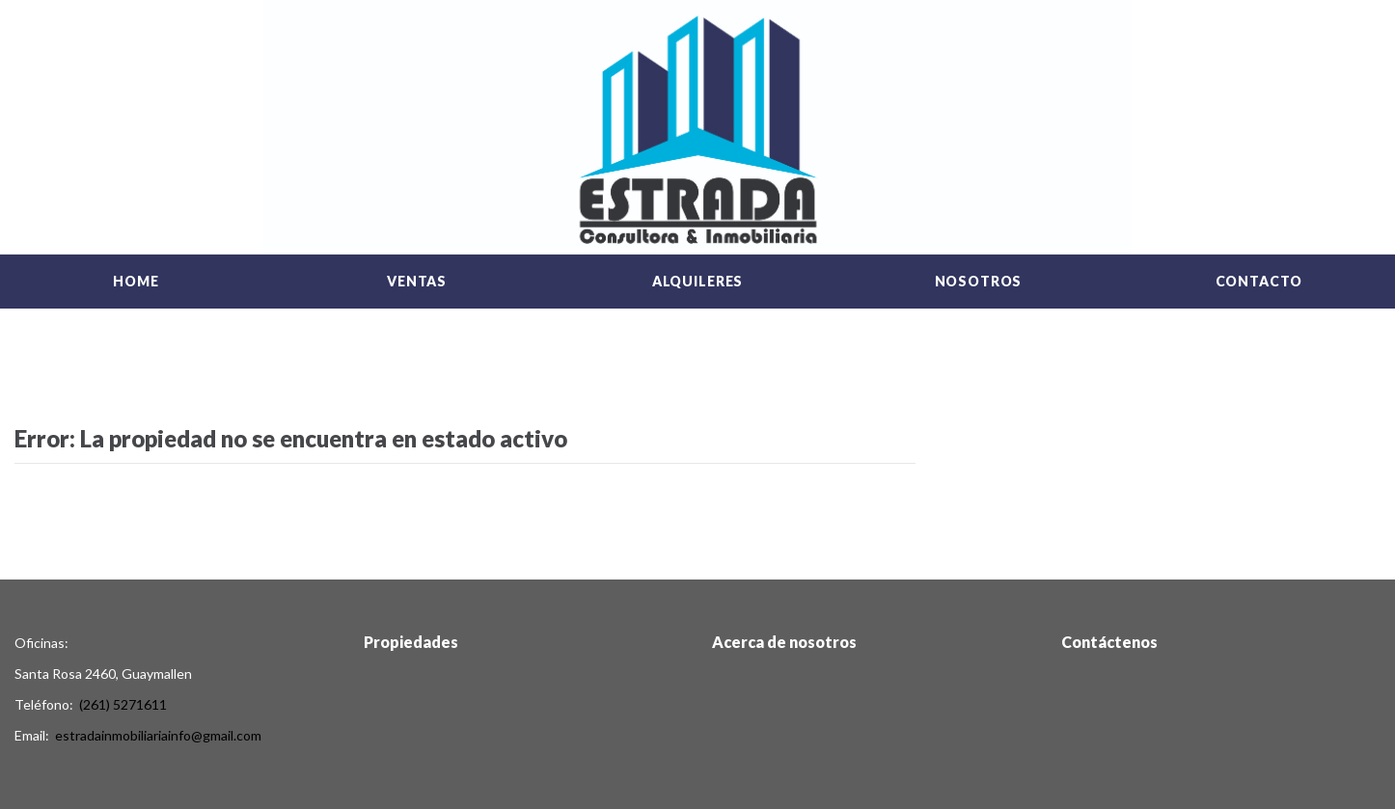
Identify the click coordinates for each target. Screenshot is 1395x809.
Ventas (417, 281)
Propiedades (411, 642)
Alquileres (697, 281)
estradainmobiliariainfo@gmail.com (158, 735)
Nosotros (979, 281)
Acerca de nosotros (784, 642)
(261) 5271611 (123, 704)
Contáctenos (1109, 642)
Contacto (1259, 281)
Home (135, 281)
